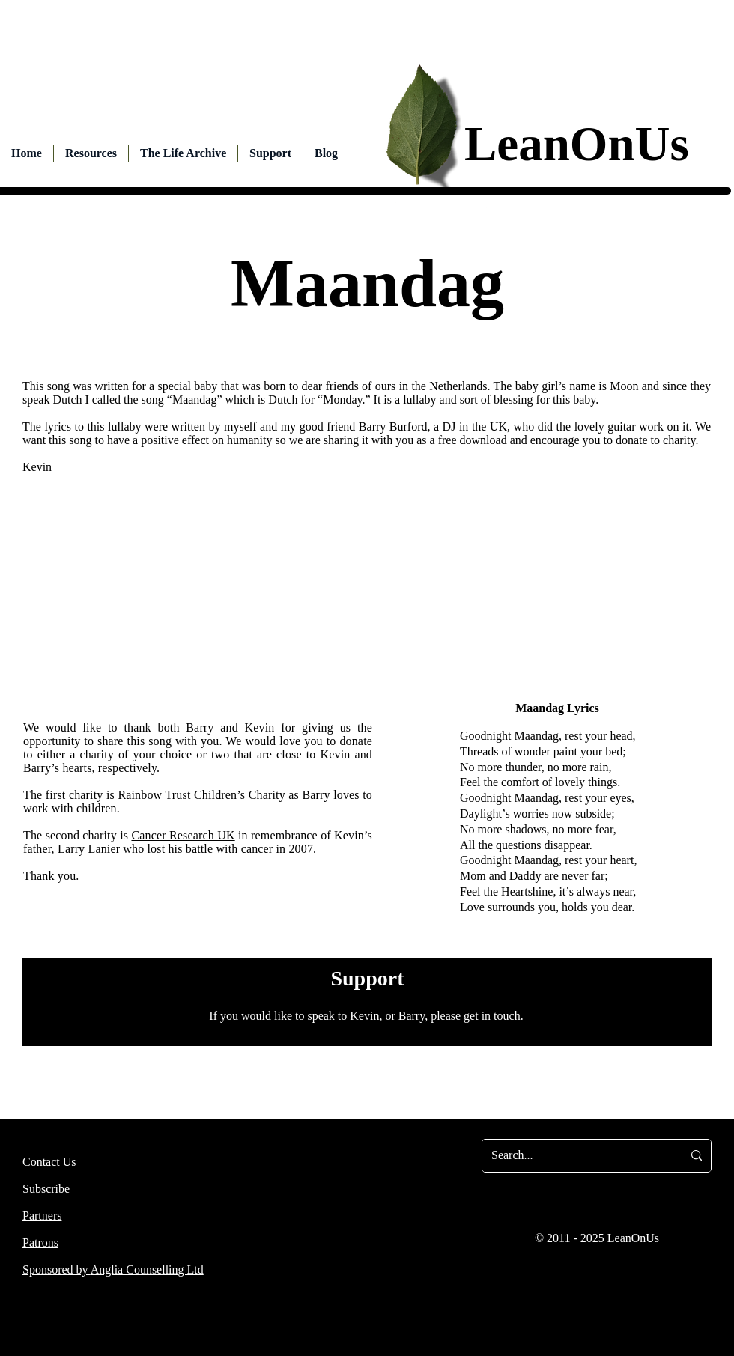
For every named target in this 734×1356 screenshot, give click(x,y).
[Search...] (570, 1156)
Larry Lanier (89, 848)
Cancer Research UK (182, 835)
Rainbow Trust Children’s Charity (201, 794)
